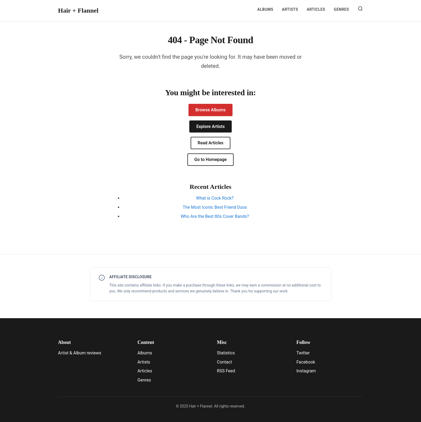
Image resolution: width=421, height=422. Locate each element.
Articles (316, 9)
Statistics (226, 352)
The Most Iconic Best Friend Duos (215, 207)
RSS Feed (226, 370)
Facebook (305, 362)
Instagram (306, 370)
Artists (290, 9)
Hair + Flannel (78, 10)
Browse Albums (210, 109)
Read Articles (210, 142)
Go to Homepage (210, 159)
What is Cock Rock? (215, 198)
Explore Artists (210, 126)
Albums (265, 9)
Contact (224, 362)
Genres (341, 9)
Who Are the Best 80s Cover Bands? (215, 216)
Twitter (303, 352)
